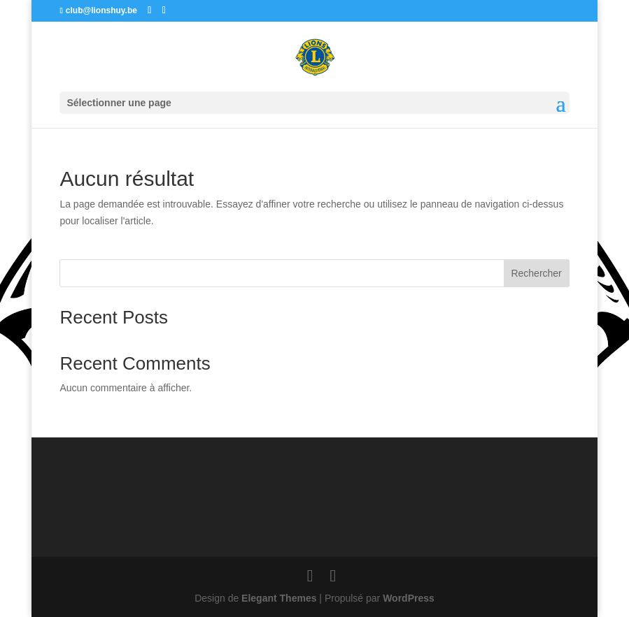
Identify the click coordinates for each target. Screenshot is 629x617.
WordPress (408, 598)
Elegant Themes (278, 598)
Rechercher (536, 273)
